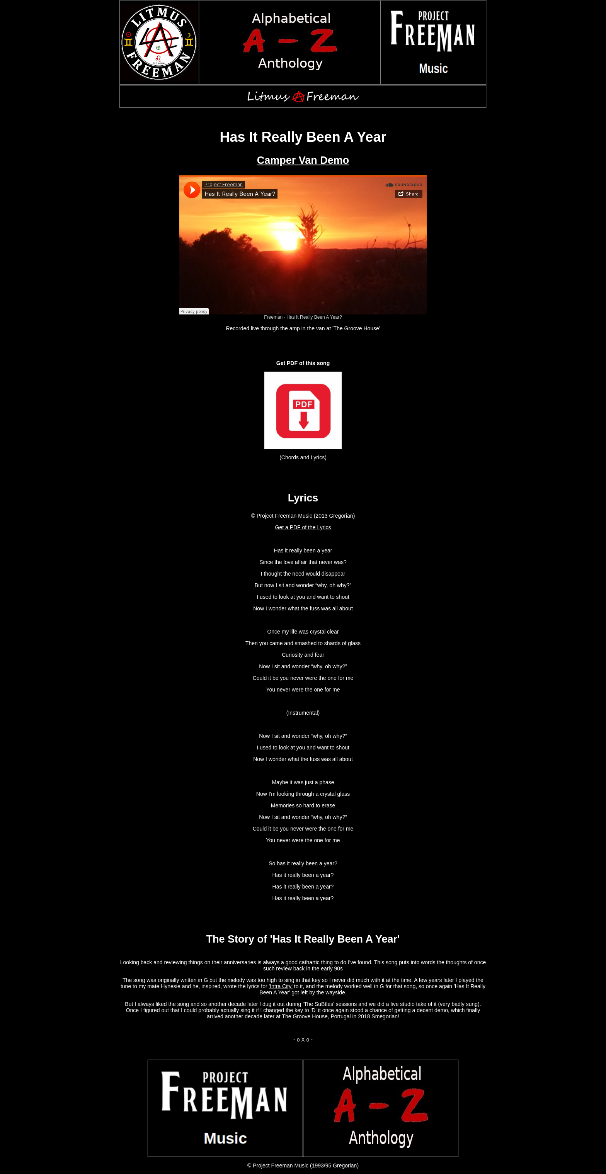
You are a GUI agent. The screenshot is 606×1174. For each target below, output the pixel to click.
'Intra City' (281, 986)
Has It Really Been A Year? (314, 317)
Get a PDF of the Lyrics (303, 527)
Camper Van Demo (303, 160)
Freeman (273, 317)
